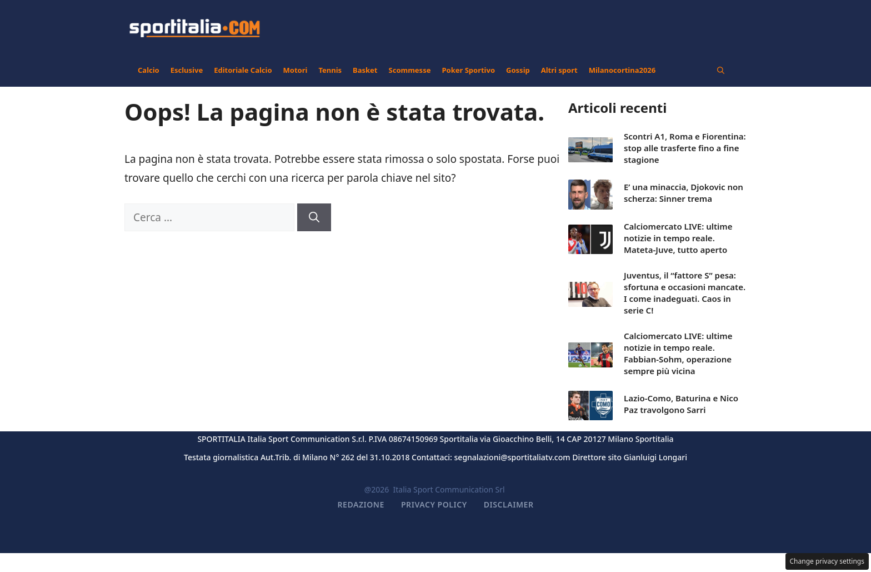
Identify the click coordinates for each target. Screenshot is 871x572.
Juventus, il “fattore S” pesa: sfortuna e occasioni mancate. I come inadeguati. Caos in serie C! (684, 293)
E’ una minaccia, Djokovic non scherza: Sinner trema (683, 192)
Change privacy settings (827, 561)
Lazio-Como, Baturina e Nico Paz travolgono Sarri (681, 403)
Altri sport (559, 70)
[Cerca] (314, 217)
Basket (365, 70)
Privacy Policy (434, 504)
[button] (720, 70)
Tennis (330, 70)
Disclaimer (509, 504)
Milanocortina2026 (622, 70)
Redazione (361, 504)
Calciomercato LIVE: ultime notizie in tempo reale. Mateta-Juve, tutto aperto (678, 238)
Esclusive (187, 70)
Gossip (518, 70)
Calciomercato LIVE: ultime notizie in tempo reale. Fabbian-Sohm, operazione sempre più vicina (678, 353)
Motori (295, 70)
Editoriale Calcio (243, 70)
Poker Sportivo (468, 70)
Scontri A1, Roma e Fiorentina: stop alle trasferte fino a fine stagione (685, 148)
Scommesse (410, 70)
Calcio (148, 70)
